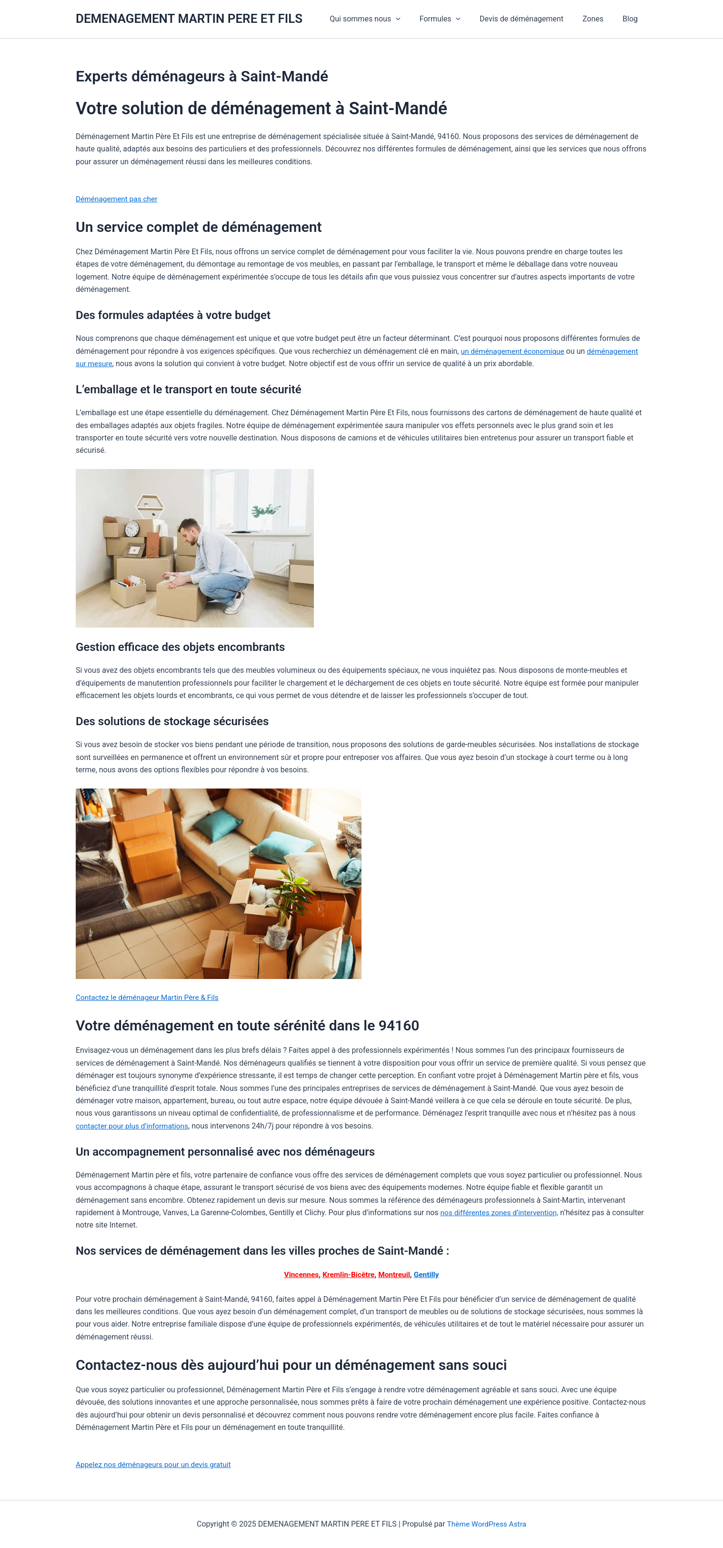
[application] (413, 19)
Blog (632, 18)
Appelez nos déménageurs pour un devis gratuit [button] (156, 1464)
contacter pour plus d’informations (134, 1125)
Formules (453, 19)
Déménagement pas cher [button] (118, 198)
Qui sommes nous (382, 19)
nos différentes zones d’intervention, (502, 1212)
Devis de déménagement (531, 18)
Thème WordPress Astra (486, 1523)
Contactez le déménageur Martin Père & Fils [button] (150, 997)
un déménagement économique (514, 351)
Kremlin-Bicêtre (348, 1274)
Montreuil (395, 1274)
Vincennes (299, 1274)
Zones (598, 18)
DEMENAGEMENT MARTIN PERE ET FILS (189, 18)
